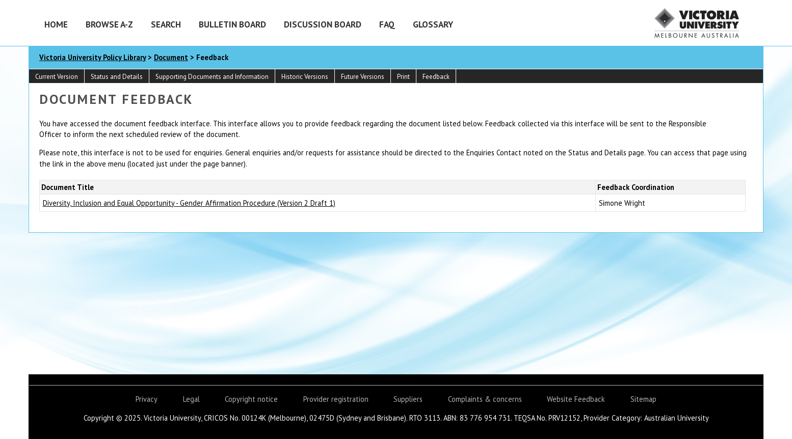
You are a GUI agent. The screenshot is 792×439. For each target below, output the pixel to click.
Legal (191, 399)
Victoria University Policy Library (92, 57)
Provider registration (335, 399)
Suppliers (408, 399)
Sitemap (643, 399)
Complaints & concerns (485, 399)
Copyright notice (251, 399)
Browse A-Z (109, 24)
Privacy (146, 399)
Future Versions (362, 76)
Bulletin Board (232, 24)
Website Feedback (576, 399)
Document (171, 57)
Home (56, 24)
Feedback (436, 76)
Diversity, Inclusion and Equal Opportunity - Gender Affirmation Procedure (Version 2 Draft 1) (189, 203)
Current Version (56, 76)
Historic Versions (304, 76)
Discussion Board (322, 24)
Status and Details (117, 76)
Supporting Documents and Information (212, 76)
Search (166, 24)
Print (403, 76)
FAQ (387, 24)
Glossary (433, 24)
